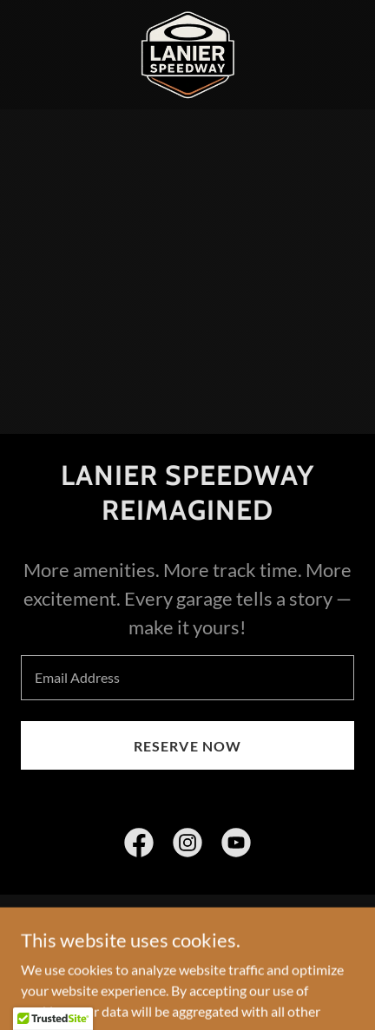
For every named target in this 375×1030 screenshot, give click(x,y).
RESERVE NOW (187, 746)
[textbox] (187, 677)
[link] (187, 54)
